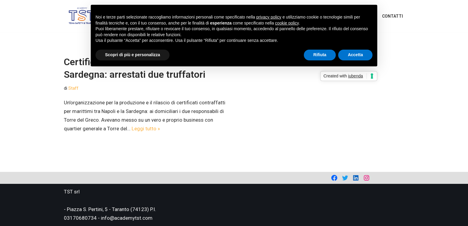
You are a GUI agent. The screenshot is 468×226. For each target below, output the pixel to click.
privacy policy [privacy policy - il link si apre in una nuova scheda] (268, 17)
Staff (73, 88)
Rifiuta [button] (320, 54)
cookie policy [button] (287, 23)
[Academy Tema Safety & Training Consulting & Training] (82, 16)
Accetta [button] (355, 54)
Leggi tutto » (146, 129)
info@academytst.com (127, 218)
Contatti (392, 16)
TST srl (72, 192)
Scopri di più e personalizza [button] (132, 54)
